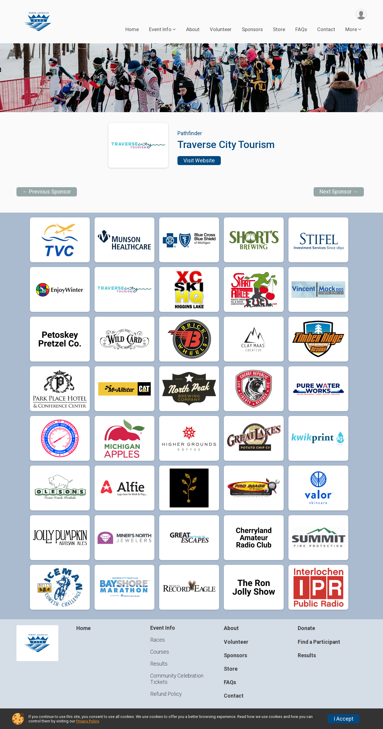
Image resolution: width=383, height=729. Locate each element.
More (351, 30)
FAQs (301, 30)
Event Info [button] (160, 30)
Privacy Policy (87, 721)
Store (279, 30)
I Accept (343, 719)
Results (159, 664)
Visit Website (199, 161)
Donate (306, 629)
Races (157, 640)
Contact (326, 30)
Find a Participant (319, 642)
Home (132, 30)
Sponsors (252, 30)
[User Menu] (361, 14)
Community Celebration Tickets (176, 679)
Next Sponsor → (339, 192)
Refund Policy (166, 694)
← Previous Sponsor (46, 192)
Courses (159, 652)
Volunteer (221, 30)
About (193, 30)
